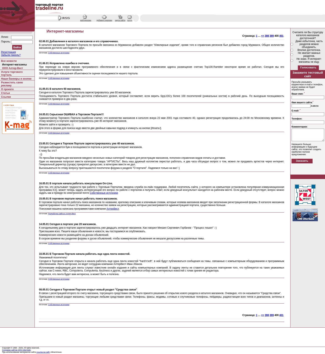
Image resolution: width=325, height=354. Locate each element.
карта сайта (120, 20)
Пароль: (6, 41)
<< (262, 35)
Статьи (5, 93)
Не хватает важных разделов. (309, 54)
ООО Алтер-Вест (12, 68)
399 (272, 35)
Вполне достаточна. (309, 50)
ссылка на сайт (43, 352)
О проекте (7, 89)
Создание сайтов (10, 350)
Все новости (9, 61)
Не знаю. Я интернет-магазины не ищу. (309, 60)
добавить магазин (104, 20)
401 (281, 35)
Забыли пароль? (11, 55)
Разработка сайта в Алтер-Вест (62, 214)
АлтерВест (112, 208)
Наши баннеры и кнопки (16, 78)
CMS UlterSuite (24, 350)
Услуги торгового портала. (12, 73)
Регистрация (8, 52)
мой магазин (85, 20)
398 (267, 35)
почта (129, 20)
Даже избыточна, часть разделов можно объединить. (309, 44)
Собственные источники (58, 53)
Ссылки (6, 96)
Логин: (5, 36)
